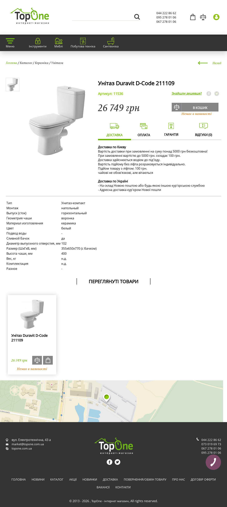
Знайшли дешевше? (187, 93)
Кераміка (42, 63)
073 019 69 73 (211, 444)
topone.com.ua (22, 448)
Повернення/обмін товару (145, 479)
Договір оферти (203, 479)
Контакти (123, 487)
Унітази (57, 63)
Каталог (26, 63)
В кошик (200, 108)
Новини (38, 479)
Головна (11, 63)
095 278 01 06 (166, 17)
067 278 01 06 (166, 22)
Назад (216, 63)
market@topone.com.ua (28, 444)
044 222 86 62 (166, 13)
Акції (73, 479)
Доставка (110, 479)
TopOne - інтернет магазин (110, 501)
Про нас (178, 479)
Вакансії (103, 487)
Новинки (89, 479)
